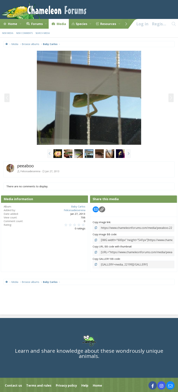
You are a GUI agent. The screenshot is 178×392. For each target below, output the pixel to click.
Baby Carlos (78, 206)
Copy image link (101, 222)
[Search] (173, 24)
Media (61, 24)
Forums (37, 24)
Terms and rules (38, 383)
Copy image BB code (104, 233)
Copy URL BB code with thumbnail (112, 245)
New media (7, 33)
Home (12, 24)
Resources (108, 24)
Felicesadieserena (30, 171)
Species (81, 24)
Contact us (13, 383)
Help (84, 383)
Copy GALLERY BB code (106, 257)
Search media (42, 33)
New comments (24, 33)
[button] (20, 24)
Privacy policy (66, 383)
